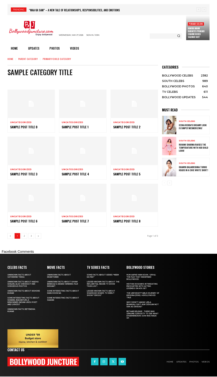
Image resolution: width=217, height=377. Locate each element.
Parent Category (28, 59)
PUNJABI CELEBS (196, 23)
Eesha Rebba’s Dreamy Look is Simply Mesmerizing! (192, 126)
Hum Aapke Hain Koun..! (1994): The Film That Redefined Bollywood (141, 277)
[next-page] (169, 183)
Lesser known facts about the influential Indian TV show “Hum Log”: (103, 284)
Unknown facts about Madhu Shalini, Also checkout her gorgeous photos (23, 284)
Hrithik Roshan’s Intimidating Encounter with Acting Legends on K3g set (142, 286)
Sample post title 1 (75, 127)
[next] (204, 9)
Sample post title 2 (126, 127)
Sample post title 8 (126, 221)
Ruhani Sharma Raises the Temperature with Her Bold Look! (193, 147)
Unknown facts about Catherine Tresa (19, 276)
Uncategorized (21, 122)
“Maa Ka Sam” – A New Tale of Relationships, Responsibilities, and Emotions (74, 10)
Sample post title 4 (75, 174)
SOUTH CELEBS (187, 121)
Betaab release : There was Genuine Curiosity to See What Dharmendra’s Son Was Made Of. (142, 314)
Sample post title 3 (23, 174)
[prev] (198, 9)
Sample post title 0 (23, 127)
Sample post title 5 (126, 174)
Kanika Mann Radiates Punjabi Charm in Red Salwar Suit (196, 33)
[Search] (178, 36)
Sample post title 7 (75, 221)
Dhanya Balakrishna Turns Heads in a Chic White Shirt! (193, 168)
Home (10, 59)
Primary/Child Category (57, 59)
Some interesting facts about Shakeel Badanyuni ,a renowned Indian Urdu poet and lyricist (23, 301)
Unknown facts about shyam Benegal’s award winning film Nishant (62, 284)
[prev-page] (164, 183)
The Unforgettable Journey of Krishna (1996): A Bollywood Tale (142, 295)
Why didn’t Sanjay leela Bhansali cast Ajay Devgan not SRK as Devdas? (142, 304)
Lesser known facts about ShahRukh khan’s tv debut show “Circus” (101, 293)
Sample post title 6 (23, 221)
